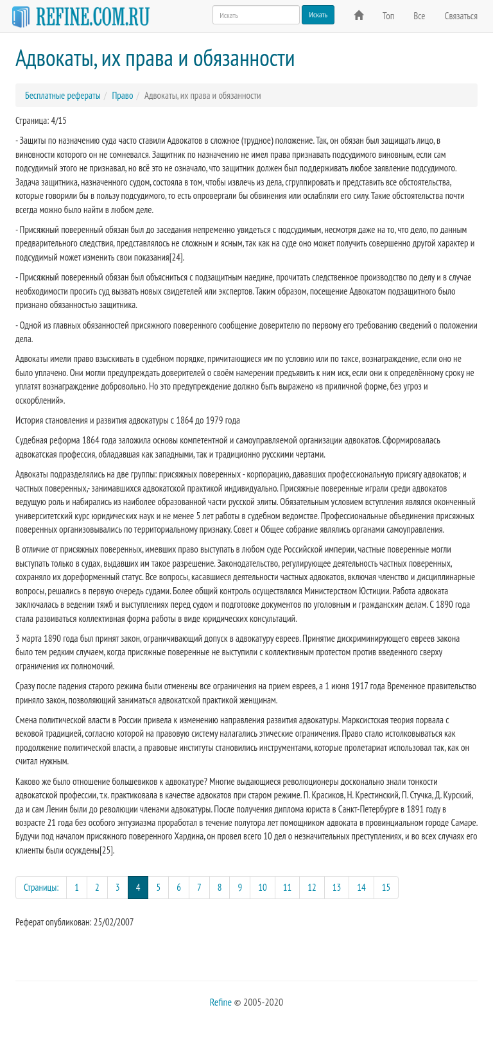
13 (337, 887)
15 (386, 887)
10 (262, 887)
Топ (388, 16)
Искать (318, 14)
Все (419, 16)
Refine (221, 1001)
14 (361, 887)
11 (287, 887)
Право (122, 95)
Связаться (461, 16)
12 (311, 887)
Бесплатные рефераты (63, 95)
